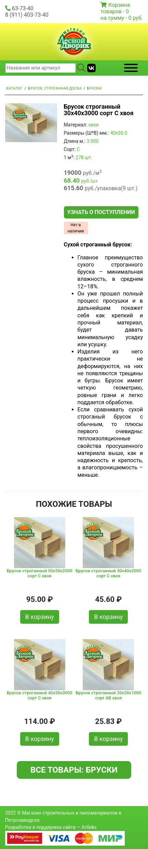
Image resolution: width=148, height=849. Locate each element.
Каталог (14, 88)
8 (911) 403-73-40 (27, 15)
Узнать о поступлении (101, 212)
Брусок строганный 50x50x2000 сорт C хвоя (39, 573)
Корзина (119, 5)
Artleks (89, 827)
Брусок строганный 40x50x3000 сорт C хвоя (39, 695)
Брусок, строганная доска (55, 88)
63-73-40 (22, 8)
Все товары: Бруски (74, 770)
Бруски (94, 88)
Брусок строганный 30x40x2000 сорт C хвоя (108, 573)
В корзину (39, 616)
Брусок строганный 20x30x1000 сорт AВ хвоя (108, 695)
